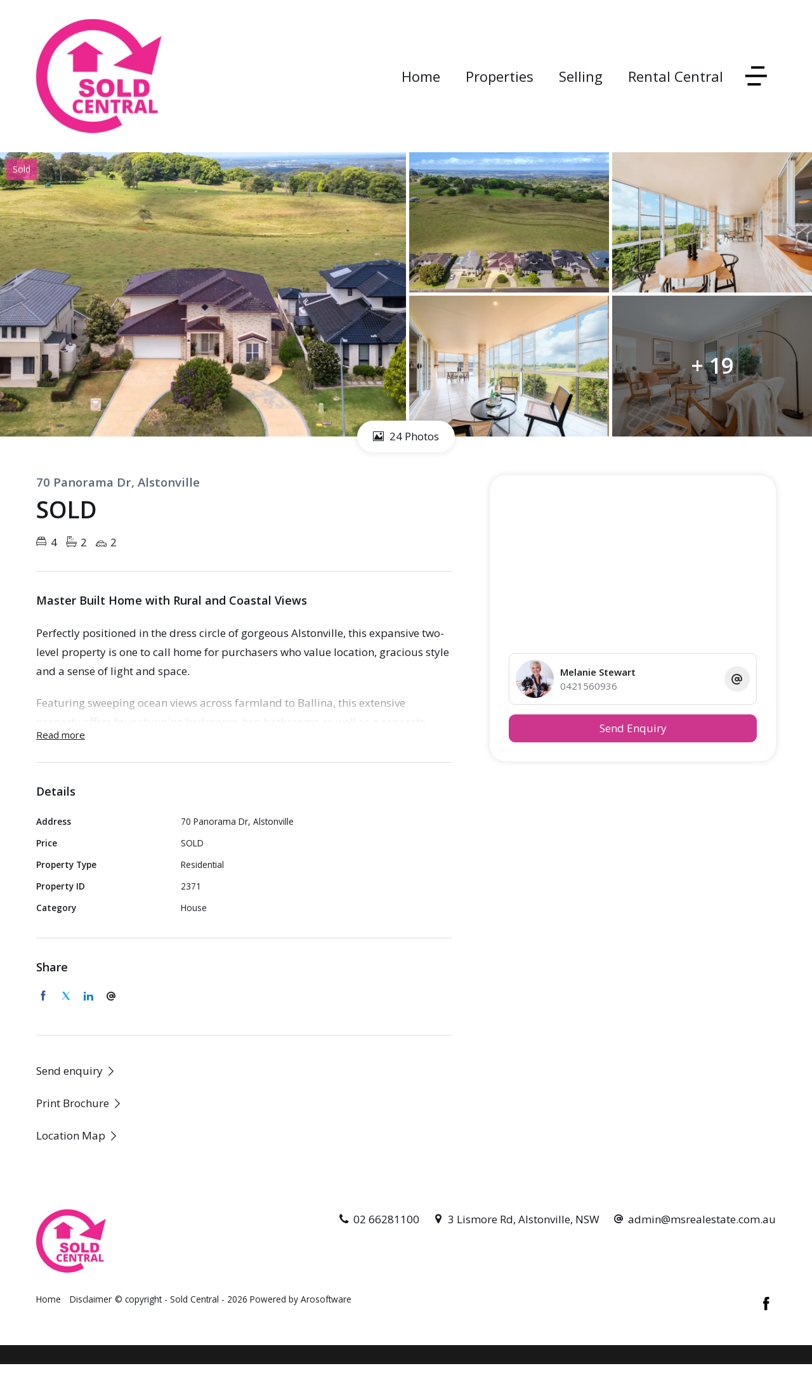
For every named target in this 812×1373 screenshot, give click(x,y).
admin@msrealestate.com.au (702, 1219)
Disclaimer (91, 1299)
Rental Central (675, 76)
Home (421, 76)
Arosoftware (326, 1299)
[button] (79, 1103)
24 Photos (406, 436)
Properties (500, 76)
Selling (581, 76)
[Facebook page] (766, 1304)
